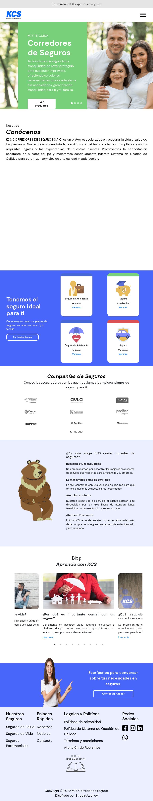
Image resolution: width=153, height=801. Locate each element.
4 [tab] (73, 645)
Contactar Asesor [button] (22, 337)
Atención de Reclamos (82, 747)
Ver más (76, 307)
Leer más (48, 637)
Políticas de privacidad (82, 722)
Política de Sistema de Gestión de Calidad (91, 731)
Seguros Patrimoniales (17, 743)
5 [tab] (78, 645)
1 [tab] (55, 645)
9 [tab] (102, 645)
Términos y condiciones (83, 741)
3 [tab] (67, 645)
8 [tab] (96, 645)
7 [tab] (90, 645)
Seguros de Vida (19, 733)
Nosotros (44, 727)
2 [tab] (61, 645)
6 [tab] (84, 645)
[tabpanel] (78, 606)
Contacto (45, 740)
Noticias (43, 733)
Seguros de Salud (20, 727)
